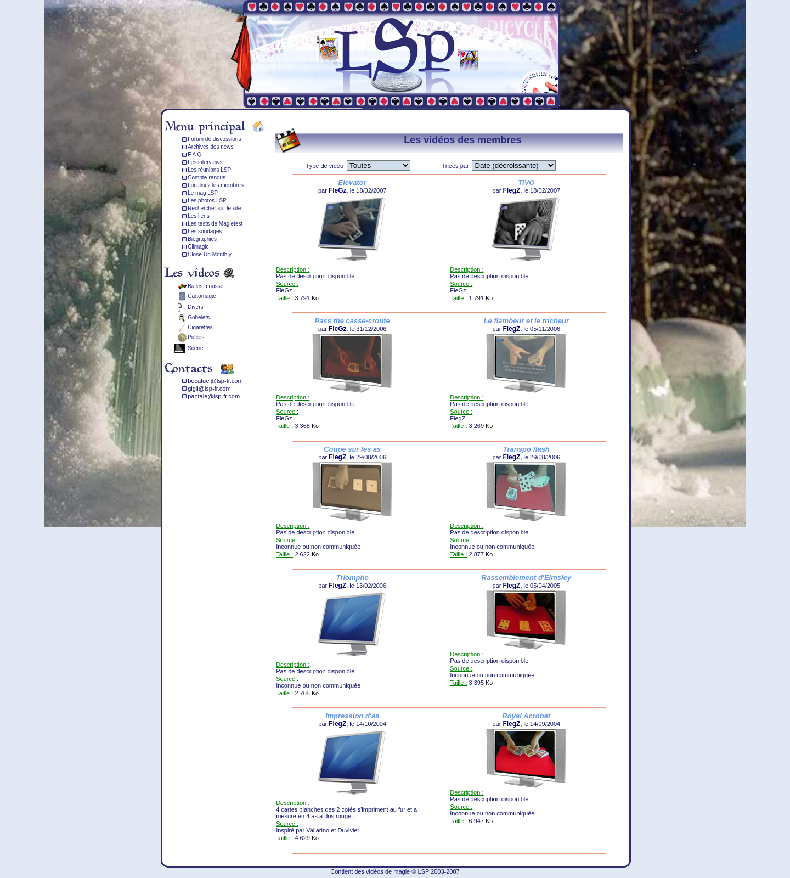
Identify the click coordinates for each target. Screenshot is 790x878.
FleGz (338, 190)
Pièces (196, 337)
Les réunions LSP (209, 170)
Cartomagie (202, 296)
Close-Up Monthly (209, 254)
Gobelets (199, 317)
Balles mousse (205, 286)
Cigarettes (200, 327)
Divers (195, 307)
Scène (195, 348)
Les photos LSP (207, 201)
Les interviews (205, 162)
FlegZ (511, 190)
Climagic (198, 247)
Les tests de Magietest (215, 224)
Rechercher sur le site (214, 208)
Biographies (202, 239)
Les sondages (205, 231)
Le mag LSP (203, 193)
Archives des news (210, 147)
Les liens (198, 216)
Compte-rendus (206, 178)
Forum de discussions (214, 139)
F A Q (194, 154)
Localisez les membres (216, 185)
